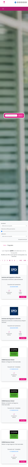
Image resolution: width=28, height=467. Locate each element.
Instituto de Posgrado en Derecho (11, 277)
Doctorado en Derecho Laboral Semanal (12, 279)
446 (25, 260)
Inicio (4, 245)
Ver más (23, 297)
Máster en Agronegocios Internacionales (12, 444)
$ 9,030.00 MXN (14, 286)
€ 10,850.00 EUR (14, 369)
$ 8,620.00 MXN (14, 328)
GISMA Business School (8, 360)
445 (20, 260)
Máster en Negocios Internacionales (11, 362)
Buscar (20, 115)
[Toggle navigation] (3, 8)
